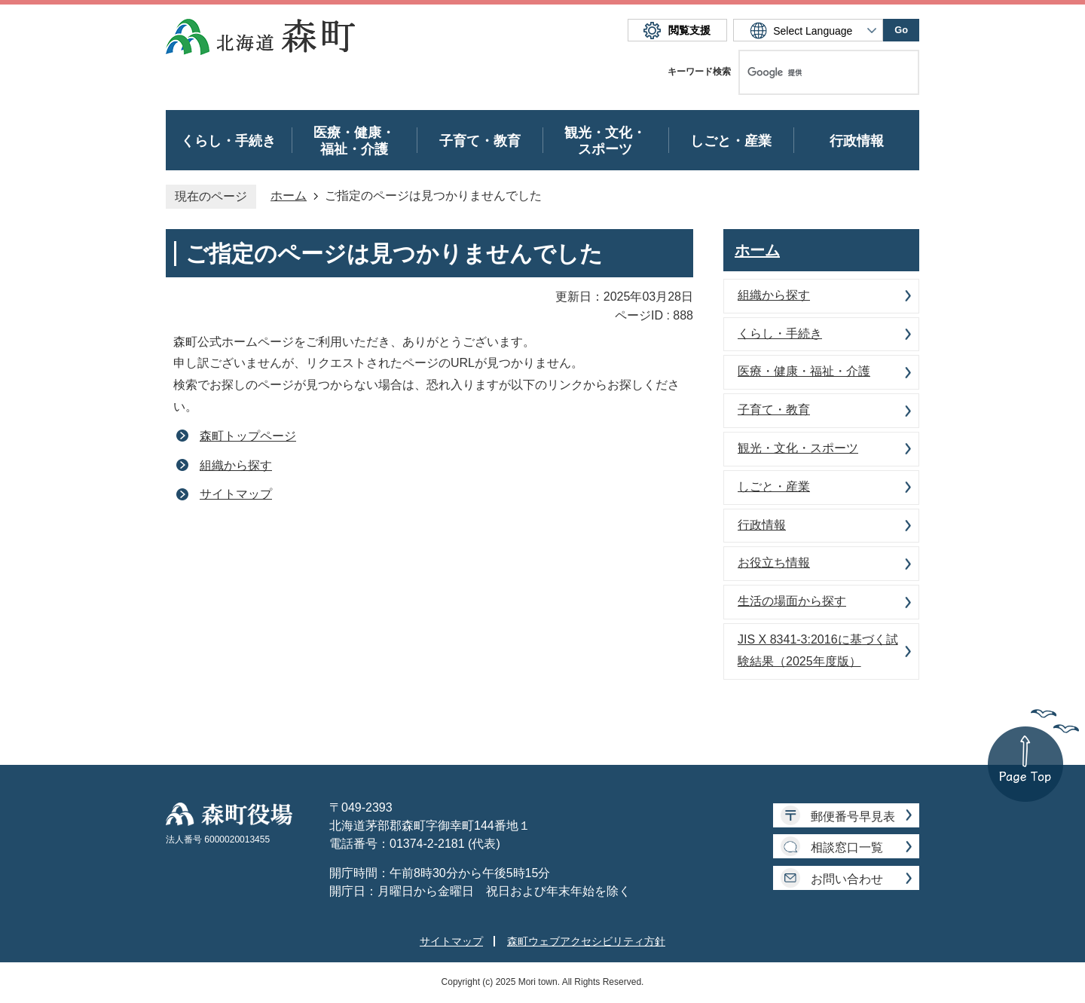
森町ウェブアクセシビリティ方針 (586, 941)
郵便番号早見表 (853, 816)
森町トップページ (248, 436)
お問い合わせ (847, 879)
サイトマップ (236, 494)
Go (901, 29)
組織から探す (236, 465)
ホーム (288, 195)
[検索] (813, 72)
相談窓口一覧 (847, 847)
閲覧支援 (689, 30)
